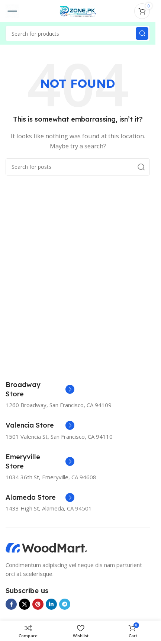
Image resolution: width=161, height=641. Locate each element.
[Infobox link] (40, 389)
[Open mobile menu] (12, 11)
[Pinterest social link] (38, 604)
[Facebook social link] (11, 604)
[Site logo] (77, 10)
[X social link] (24, 604)
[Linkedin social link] (51, 604)
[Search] (78, 33)
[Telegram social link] (64, 604)
